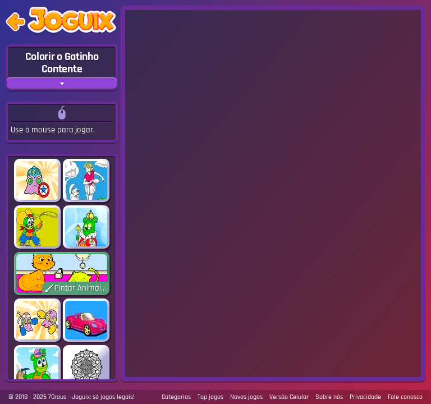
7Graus (57, 397)
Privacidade (365, 397)
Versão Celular (289, 397)
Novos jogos (246, 397)
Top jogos (210, 397)
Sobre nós (329, 397)
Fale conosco (405, 397)
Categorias (176, 397)
